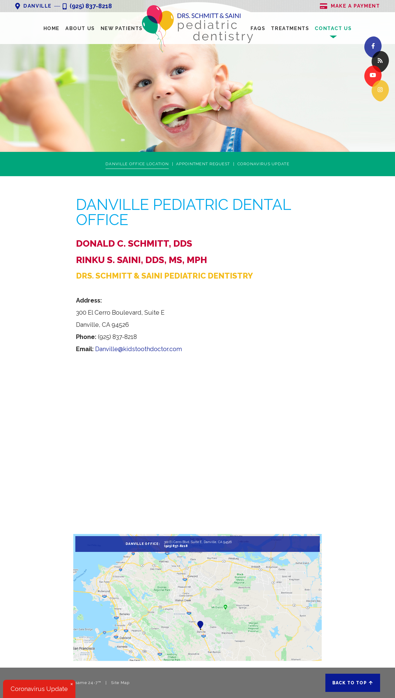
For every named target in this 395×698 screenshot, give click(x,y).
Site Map (120, 682)
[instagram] (380, 91)
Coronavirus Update (263, 164)
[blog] (380, 62)
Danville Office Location (137, 164)
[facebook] (373, 47)
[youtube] (373, 76)
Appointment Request (203, 164)
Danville (33, 6)
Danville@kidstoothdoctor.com (138, 349)
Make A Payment (350, 6)
